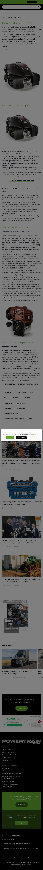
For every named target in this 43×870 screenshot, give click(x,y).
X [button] (39, 431)
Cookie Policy (33, 434)
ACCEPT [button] (10, 437)
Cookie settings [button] (21, 437)
